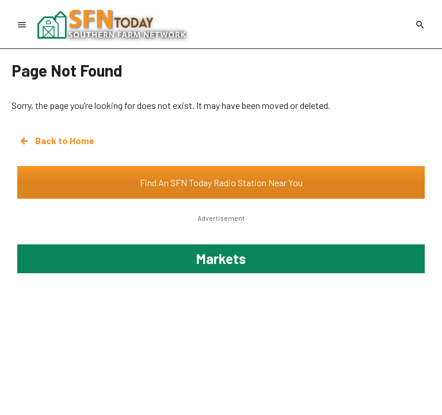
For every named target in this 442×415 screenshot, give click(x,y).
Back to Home (56, 140)
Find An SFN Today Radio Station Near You (221, 182)
